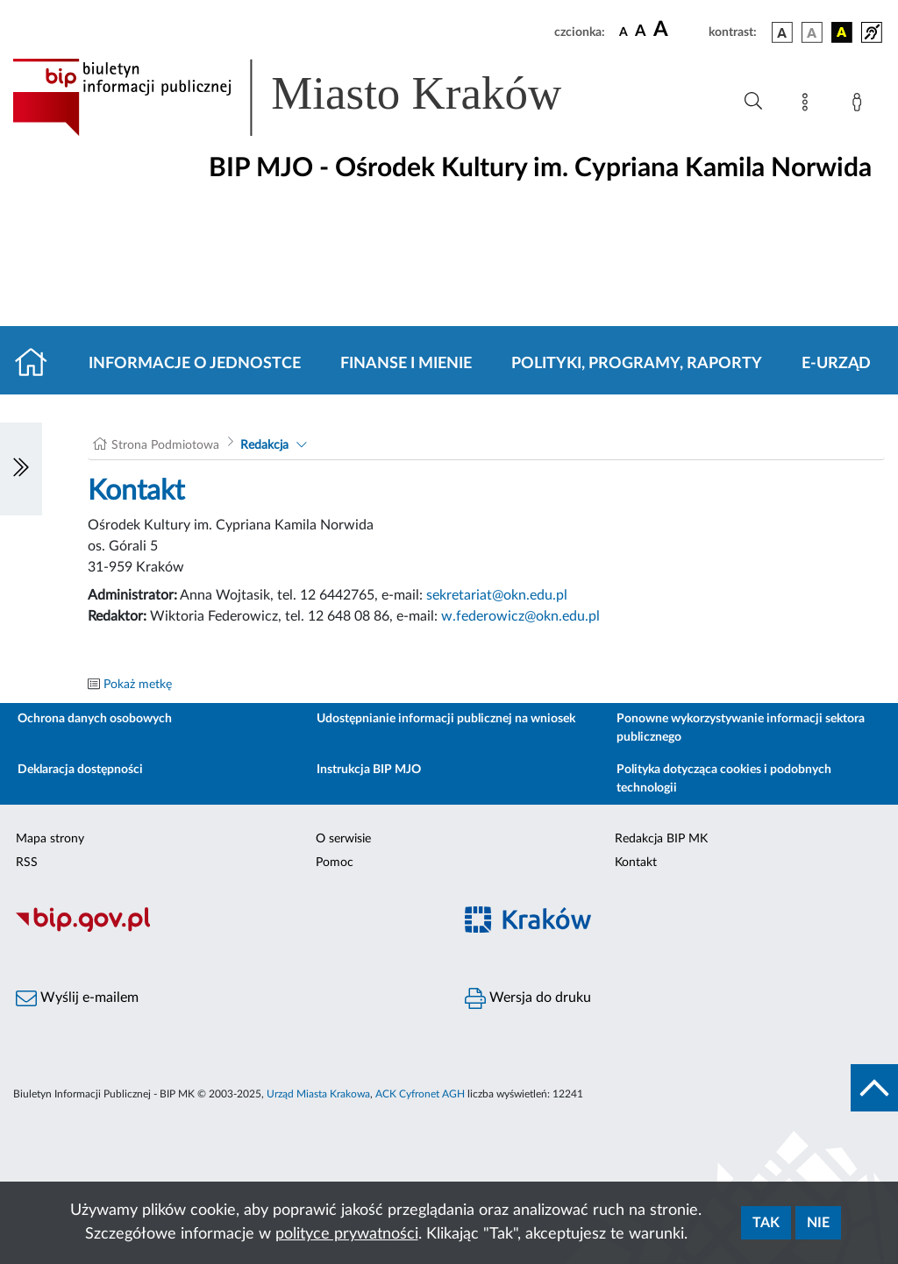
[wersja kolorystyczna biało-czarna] (812, 32)
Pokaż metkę (137, 684)
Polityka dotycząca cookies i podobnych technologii (723, 778)
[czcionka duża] (678, 30)
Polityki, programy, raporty (636, 364)
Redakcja (264, 445)
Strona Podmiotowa (165, 445)
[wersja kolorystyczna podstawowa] (782, 32)
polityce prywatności (346, 1234)
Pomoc (334, 862)
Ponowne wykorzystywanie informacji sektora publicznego (740, 728)
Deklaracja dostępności (80, 769)
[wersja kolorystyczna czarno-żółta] (842, 32)
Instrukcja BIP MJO (369, 769)
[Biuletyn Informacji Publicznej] (224, 929)
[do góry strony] (874, 1087)
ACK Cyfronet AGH (420, 1094)
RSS (27, 862)
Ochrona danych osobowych (95, 719)
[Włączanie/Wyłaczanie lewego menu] (21, 469)
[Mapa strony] (809, 105)
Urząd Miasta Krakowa (318, 1094)
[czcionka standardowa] (623, 31)
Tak (766, 1223)
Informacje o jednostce (195, 364)
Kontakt (636, 862)
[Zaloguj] (860, 105)
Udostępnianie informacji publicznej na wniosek (446, 719)
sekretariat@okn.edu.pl (496, 595)
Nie (818, 1223)
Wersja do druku (528, 998)
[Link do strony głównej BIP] (312, 97)
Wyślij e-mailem (77, 998)
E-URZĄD (836, 364)
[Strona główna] (38, 363)
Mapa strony (50, 839)
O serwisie (343, 839)
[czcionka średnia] (640, 32)
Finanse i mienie (406, 364)
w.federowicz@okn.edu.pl (520, 616)
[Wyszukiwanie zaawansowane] (753, 101)
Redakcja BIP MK (661, 839)
